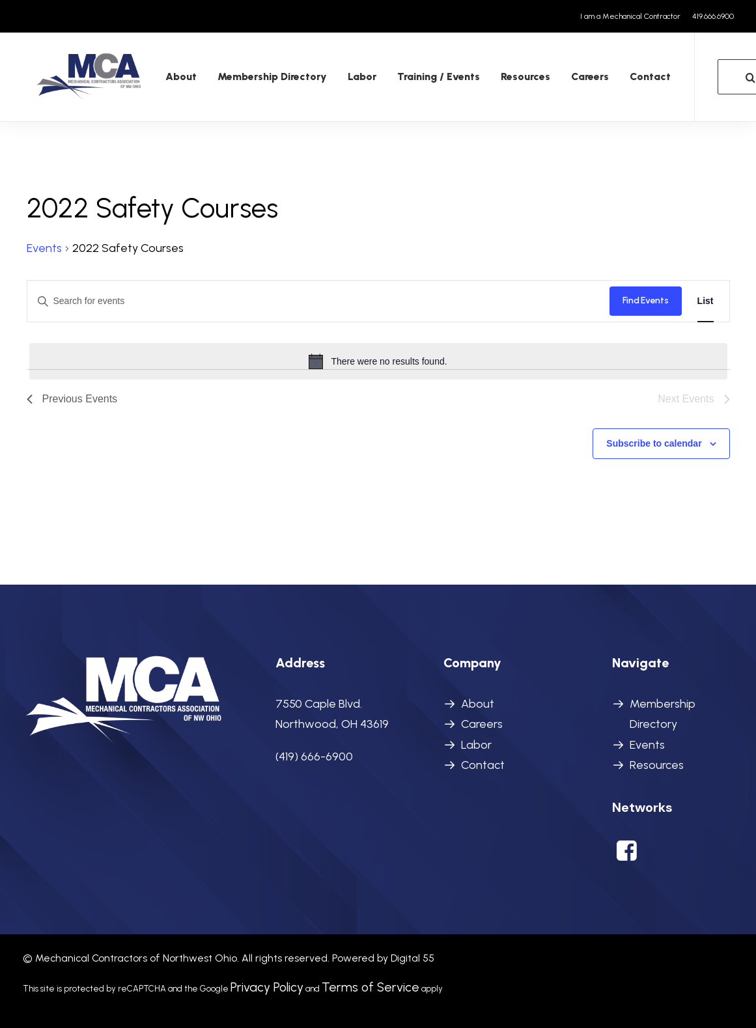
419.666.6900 (713, 16)
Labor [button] (338, 80)
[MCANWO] (78, 80)
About (157, 80)
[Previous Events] (72, 399)
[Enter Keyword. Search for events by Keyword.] (318, 301)
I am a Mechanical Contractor (630, 16)
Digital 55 (412, 958)
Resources (502, 80)
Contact (626, 80)
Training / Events (415, 80)
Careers (566, 80)
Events (44, 249)
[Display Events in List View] (705, 301)
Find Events (646, 301)
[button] (627, 857)
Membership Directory (248, 80)
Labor (476, 745)
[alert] (378, 362)
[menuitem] (632, 16)
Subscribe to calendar (653, 444)
